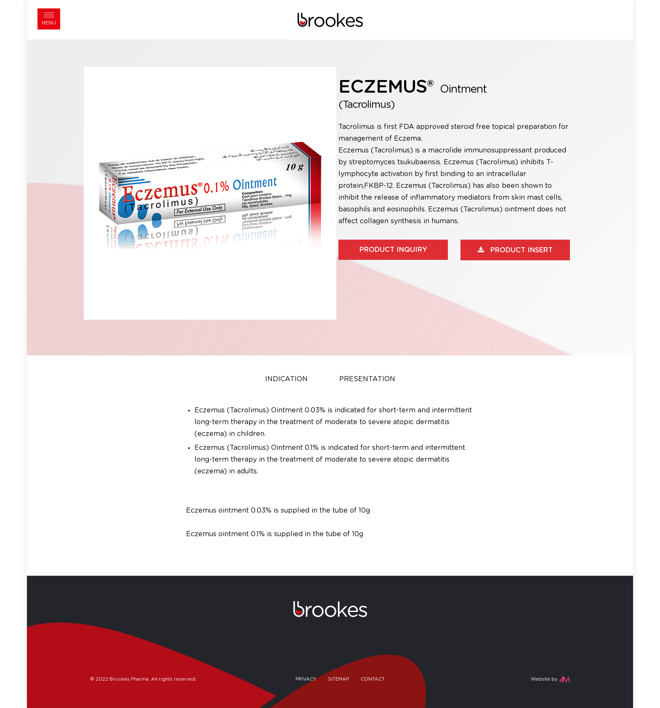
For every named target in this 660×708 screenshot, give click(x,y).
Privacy (305, 679)
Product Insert (521, 250)
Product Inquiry (393, 249)
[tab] (286, 380)
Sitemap (338, 679)
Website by (544, 679)
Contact (373, 679)
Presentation (367, 379)
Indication (286, 379)
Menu (49, 23)
